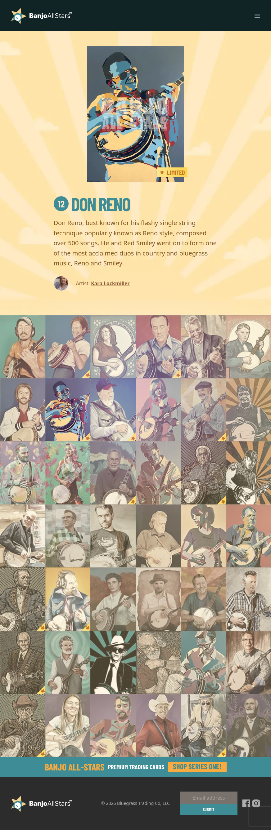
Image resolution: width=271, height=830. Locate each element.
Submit (209, 809)
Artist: (83, 283)
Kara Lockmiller (110, 283)
